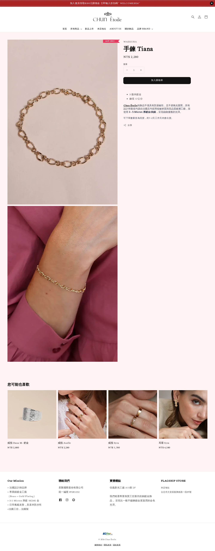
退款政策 (117, 545)
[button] (193, 17)
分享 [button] (127, 125)
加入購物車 (157, 80)
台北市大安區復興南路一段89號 (176, 492)
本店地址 (101, 28)
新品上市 (89, 28)
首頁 (65, 28)
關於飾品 (129, 28)
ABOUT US (115, 28)
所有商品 (74, 29)
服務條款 (98, 545)
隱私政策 (107, 545)
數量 (125, 64)
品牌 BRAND (143, 29)
